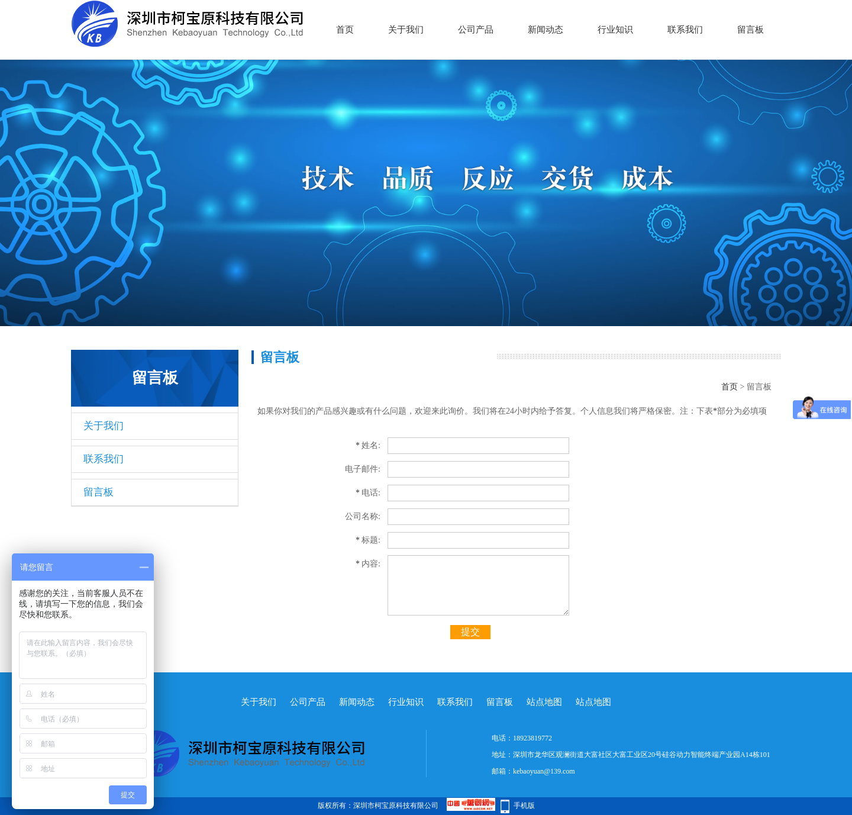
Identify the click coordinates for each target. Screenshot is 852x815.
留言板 (750, 29)
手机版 (524, 805)
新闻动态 (545, 29)
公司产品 (475, 29)
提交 (470, 632)
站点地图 (544, 702)
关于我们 (406, 29)
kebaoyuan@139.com (544, 771)
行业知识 (615, 29)
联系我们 (685, 29)
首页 (345, 29)
